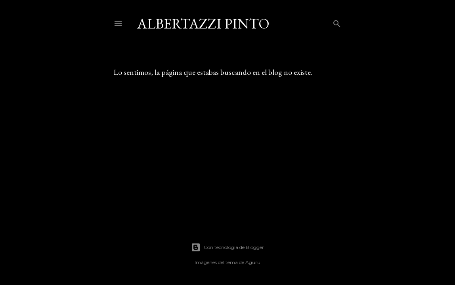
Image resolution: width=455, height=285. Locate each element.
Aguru (252, 262)
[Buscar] (337, 22)
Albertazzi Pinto (203, 23)
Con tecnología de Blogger (227, 247)
